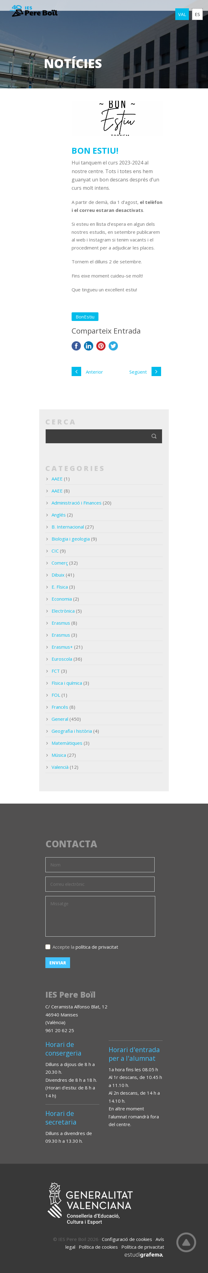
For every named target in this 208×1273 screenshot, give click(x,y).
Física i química (67, 683)
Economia (62, 599)
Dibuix (58, 575)
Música (59, 755)
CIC (55, 551)
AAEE (57, 479)
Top (186, 1242)
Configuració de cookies (127, 1239)
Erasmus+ (62, 647)
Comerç (60, 563)
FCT (56, 671)
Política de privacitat (142, 1247)
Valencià (60, 767)
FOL (56, 695)
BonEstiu (85, 317)
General (60, 719)
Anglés (59, 515)
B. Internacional (68, 527)
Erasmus (61, 623)
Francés (60, 707)
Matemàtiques (67, 743)
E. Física (60, 587)
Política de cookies (98, 1247)
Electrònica (63, 611)
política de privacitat (97, 947)
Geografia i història (72, 731)
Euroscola (62, 659)
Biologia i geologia (71, 539)
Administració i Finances (77, 503)
